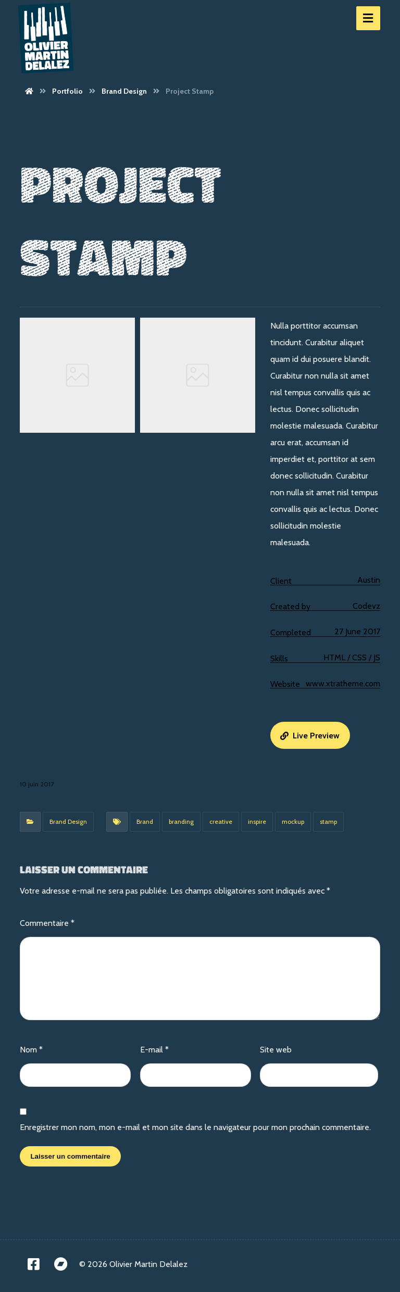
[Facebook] (33, 1263)
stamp (328, 821)
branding (181, 821)
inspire (257, 821)
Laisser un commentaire (70, 1156)
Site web (276, 1050)
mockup (293, 821)
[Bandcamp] (60, 1263)
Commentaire (47, 923)
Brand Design (68, 821)
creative (220, 821)
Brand (144, 821)
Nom (31, 1050)
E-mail (154, 1050)
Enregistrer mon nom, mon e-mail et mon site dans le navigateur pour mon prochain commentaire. (195, 1127)
